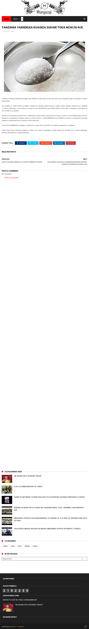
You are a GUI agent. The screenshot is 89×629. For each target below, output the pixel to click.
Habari (5, 546)
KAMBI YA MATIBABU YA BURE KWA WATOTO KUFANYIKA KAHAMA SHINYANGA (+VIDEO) (49, 497)
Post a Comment (12, 178)
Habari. (35, 546)
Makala (27, 546)
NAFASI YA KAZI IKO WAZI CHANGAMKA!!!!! (20, 599)
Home (6, 19)
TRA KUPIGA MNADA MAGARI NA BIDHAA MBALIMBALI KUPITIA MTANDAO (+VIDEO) (47, 528)
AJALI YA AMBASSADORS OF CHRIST (28, 486)
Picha (20, 546)
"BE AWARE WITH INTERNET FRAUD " (28, 476)
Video (13, 546)
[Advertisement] (44, 198)
